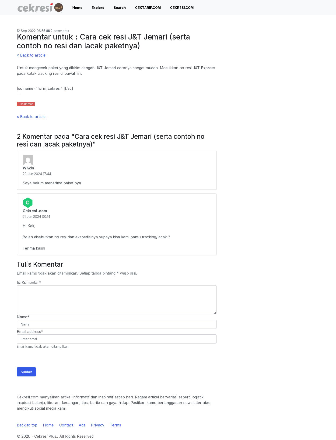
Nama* (23, 317)
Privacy (97, 425)
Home (77, 8)
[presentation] (52, 358)
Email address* (30, 331)
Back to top (27, 425)
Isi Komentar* (29, 282)
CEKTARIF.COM (148, 8)
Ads (82, 425)
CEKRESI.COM (182, 8)
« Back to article (31, 55)
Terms (115, 425)
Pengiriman (25, 103)
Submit (26, 372)
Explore (98, 8)
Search (120, 8)
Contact (66, 425)
